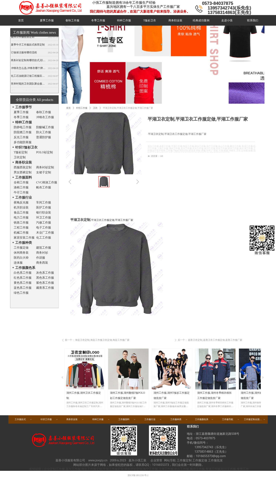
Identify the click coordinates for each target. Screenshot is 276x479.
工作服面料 (127, 419)
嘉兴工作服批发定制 (22, 37)
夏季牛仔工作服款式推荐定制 (28, 45)
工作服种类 (179, 419)
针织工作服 (81, 108)
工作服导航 (230, 419)
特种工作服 (101, 419)
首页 (68, 108)
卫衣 (95, 108)
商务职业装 (75, 419)
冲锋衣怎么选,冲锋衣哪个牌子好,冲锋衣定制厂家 (28, 68)
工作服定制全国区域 (254, 419)
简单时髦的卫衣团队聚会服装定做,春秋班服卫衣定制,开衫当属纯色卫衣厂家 (28, 84)
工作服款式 (23, 419)
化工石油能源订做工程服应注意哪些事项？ (28, 76)
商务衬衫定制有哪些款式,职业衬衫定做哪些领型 (28, 61)
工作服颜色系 (204, 419)
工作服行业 (153, 419)
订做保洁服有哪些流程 (24, 53)
